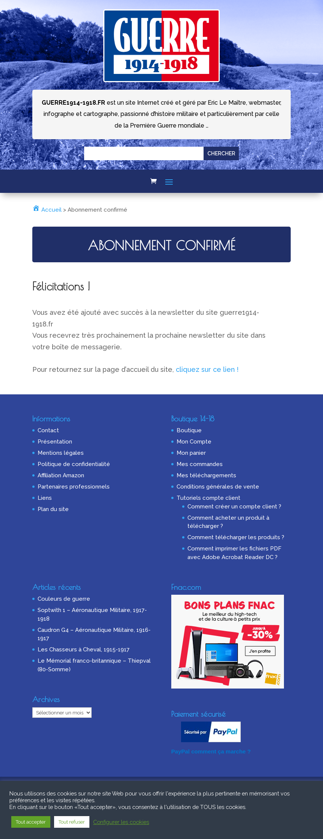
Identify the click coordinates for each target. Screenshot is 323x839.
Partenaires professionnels (74, 486)
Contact (48, 430)
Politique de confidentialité (74, 464)
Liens (45, 498)
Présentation (55, 441)
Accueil (47, 209)
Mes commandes (200, 464)
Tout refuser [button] (72, 822)
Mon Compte (194, 441)
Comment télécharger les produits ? (235, 537)
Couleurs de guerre (64, 598)
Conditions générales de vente (218, 486)
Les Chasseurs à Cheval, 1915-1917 (84, 649)
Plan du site (53, 509)
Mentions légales (61, 453)
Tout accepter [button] (31, 822)
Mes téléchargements (206, 475)
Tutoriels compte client (208, 498)
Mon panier (191, 453)
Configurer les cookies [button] (121, 822)
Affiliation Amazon (61, 475)
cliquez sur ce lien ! (207, 369)
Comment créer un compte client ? (234, 506)
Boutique (189, 430)
